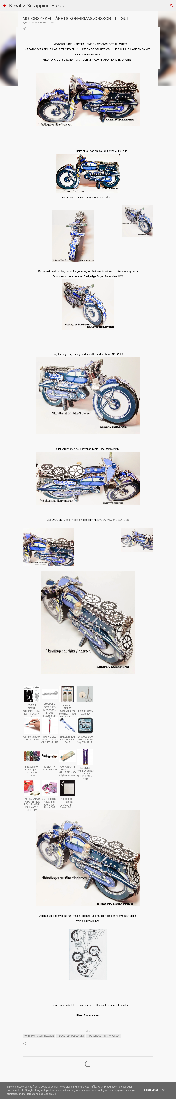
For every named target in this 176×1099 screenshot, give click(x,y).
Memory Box (71, 519)
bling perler (66, 271)
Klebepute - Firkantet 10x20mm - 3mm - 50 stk (67, 803)
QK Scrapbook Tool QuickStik (31, 738)
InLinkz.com (88, 1031)
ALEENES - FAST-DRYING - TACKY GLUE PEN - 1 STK (85, 773)
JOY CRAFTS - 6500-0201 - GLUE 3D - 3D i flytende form (67, 771)
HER (121, 276)
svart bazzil (108, 197)
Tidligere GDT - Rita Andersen (104, 1036)
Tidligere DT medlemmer (71, 1036)
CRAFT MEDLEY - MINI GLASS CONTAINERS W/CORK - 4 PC (67, 712)
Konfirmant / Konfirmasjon (39, 1036)
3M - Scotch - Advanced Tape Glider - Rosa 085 (49, 803)
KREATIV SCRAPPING (49, 768)
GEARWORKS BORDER (114, 519)
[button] (25, 29)
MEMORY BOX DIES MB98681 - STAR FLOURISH (49, 710)
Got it (166, 1090)
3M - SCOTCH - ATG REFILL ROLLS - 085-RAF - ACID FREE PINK (31, 804)
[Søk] (69, 6)
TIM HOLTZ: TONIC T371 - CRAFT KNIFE (49, 739)
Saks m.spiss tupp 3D (85, 712)
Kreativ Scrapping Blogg (36, 5)
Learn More (151, 1090)
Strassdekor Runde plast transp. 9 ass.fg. (32, 771)
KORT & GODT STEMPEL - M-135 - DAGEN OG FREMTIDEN (31, 712)
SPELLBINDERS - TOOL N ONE (67, 739)
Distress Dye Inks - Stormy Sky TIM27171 (85, 739)
